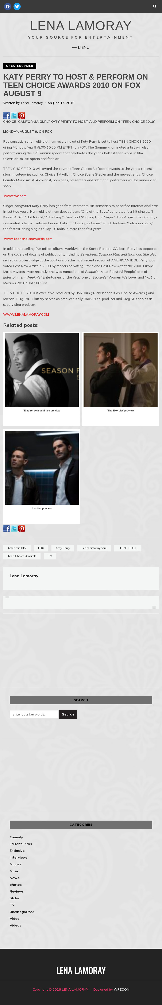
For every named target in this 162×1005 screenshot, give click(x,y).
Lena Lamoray (32, 103)
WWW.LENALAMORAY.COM (26, 314)
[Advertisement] (45, 649)
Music (14, 871)
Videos (15, 925)
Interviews (19, 857)
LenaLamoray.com (94, 548)
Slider (14, 898)
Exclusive (17, 850)
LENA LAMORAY (81, 26)
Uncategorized (19, 66)
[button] (81, 47)
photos (16, 884)
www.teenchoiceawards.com (28, 239)
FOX (41, 548)
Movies (15, 864)
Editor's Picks (21, 844)
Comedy (16, 837)
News (14, 878)
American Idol (17, 548)
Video (14, 918)
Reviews (17, 891)
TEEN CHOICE (127, 548)
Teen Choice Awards (22, 556)
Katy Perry (63, 548)
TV (50, 556)
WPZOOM (121, 989)
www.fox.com (15, 196)
